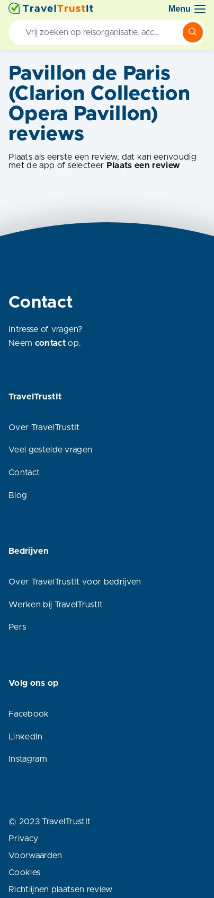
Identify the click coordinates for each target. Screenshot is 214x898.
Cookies (24, 872)
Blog (17, 495)
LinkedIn (25, 737)
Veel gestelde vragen (50, 450)
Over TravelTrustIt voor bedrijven (74, 582)
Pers (17, 627)
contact (50, 343)
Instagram (27, 759)
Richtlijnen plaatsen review (60, 889)
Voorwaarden (35, 855)
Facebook (28, 714)
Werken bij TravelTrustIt (55, 604)
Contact (24, 472)
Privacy (23, 838)
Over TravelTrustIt (44, 427)
